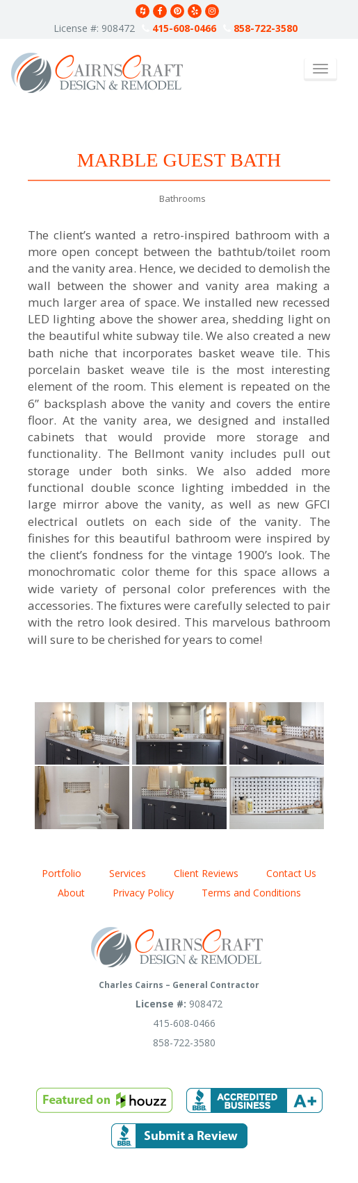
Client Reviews (206, 873)
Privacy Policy (143, 892)
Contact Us (291, 873)
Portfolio (61, 873)
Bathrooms (182, 198)
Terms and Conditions (251, 892)
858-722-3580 (260, 28)
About (71, 892)
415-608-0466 (179, 28)
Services (127, 873)
